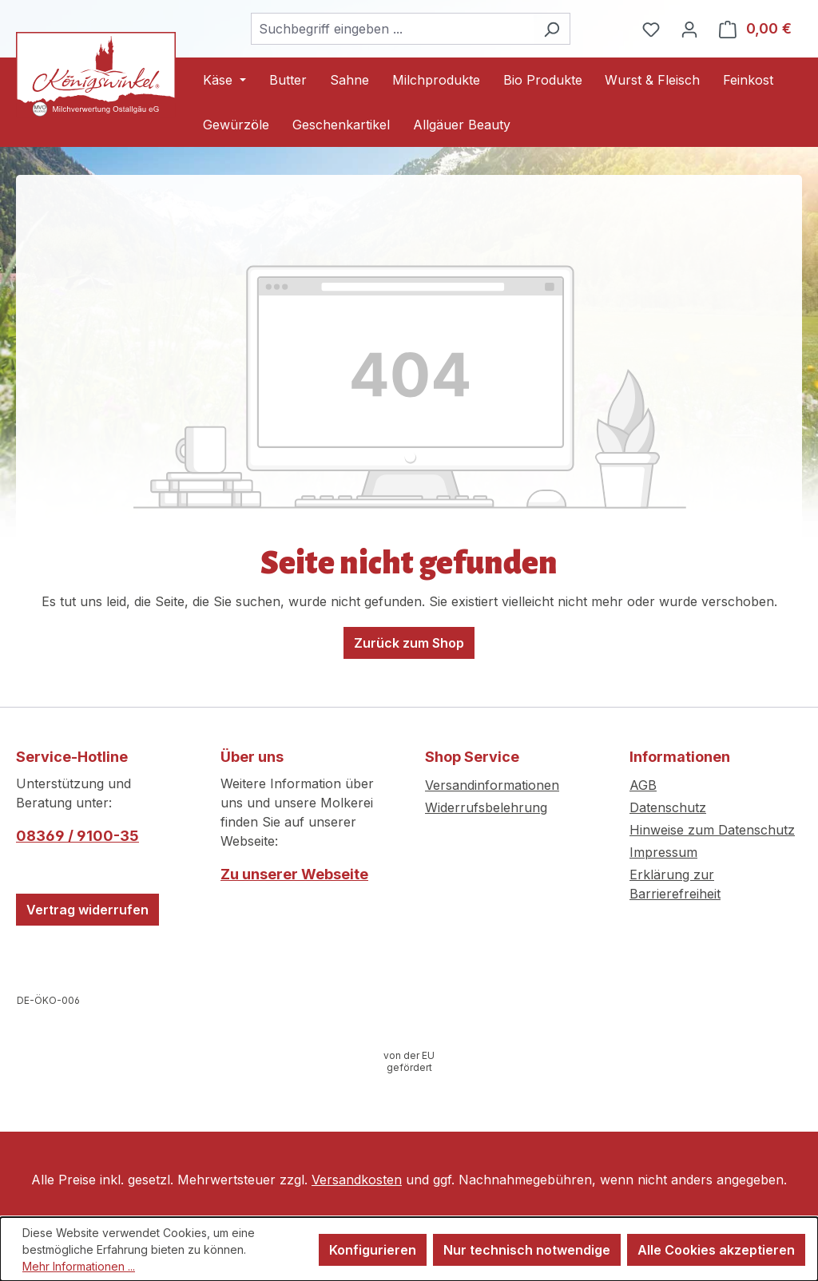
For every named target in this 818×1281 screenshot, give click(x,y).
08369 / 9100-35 (77, 835)
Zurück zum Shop (409, 643)
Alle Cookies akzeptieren (716, 1250)
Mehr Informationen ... (78, 1266)
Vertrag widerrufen (87, 910)
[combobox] (392, 29)
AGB (643, 785)
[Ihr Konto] (689, 29)
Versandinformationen (492, 785)
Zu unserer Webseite (294, 874)
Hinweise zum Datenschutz (712, 830)
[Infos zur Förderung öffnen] (409, 1061)
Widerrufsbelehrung (486, 807)
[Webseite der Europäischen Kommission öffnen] (49, 1000)
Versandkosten (357, 1180)
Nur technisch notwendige (526, 1250)
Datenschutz (667, 807)
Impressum (663, 852)
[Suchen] (551, 29)
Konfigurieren (372, 1250)
